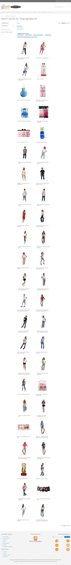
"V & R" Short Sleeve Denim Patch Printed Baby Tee (23, 59)
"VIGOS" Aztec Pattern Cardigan (42, 479)
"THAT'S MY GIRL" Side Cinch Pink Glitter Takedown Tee (42, 269)
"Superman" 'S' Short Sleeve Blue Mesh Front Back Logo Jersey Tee (42, 438)
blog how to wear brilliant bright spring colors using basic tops (27, 37)
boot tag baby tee (20, 30)
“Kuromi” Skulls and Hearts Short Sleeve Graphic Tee (23, 353)
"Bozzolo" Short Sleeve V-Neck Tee (23, 394)
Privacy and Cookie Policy (8, 546)
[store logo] (11, 7)
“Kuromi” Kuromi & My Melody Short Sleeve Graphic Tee (23, 332)
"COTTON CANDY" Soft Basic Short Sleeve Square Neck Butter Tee (23, 311)
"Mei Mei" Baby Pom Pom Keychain (23, 100)
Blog (61, 1)
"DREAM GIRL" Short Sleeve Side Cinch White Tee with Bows (43, 290)
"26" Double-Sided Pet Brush (22, 479)
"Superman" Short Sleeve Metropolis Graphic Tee (41, 416)
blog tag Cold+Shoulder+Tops (38, 35)
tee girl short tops (20, 35)
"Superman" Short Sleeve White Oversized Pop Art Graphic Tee (24, 374)
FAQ (63, 1)
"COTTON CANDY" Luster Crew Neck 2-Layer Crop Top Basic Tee (42, 521)
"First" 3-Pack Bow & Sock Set (22, 142)
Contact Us (5, 539)
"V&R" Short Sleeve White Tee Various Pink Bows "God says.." (42, 332)
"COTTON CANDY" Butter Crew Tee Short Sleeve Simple (42, 227)
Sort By (59, 23)
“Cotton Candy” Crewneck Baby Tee (42, 58)
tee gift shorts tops (28, 35)
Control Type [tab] (4, 26)
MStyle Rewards (6, 543)
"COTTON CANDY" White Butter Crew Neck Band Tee (24, 290)
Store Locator (67, 1)
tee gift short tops (48, 35)
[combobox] (62, 7)
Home (2, 16)
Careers (4, 553)
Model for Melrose (6, 555)
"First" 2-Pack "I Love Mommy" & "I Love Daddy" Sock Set (42, 101)
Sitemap (4, 544)
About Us (5, 551)
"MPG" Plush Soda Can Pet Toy (41, 142)
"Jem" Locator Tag (40, 79)
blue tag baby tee (20, 28)
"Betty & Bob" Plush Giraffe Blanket (24, 121)
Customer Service (6, 538)
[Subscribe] (67, 537)
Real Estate (5, 556)
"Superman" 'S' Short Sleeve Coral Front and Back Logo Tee (24, 459)
